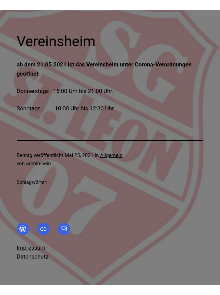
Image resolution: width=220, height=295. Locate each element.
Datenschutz (32, 256)
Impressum (31, 247)
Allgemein (111, 155)
